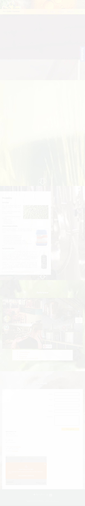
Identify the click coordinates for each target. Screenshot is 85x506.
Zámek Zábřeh (23, 354)
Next (42, 182)
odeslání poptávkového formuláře (25, 272)
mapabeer (15, 451)
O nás (45, 12)
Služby (52, 12)
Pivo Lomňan (23, 356)
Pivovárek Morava (24, 352)
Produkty (61, 12)
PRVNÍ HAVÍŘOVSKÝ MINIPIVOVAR (28, 358)
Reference (71, 12)
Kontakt (80, 12)
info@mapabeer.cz (15, 447)
